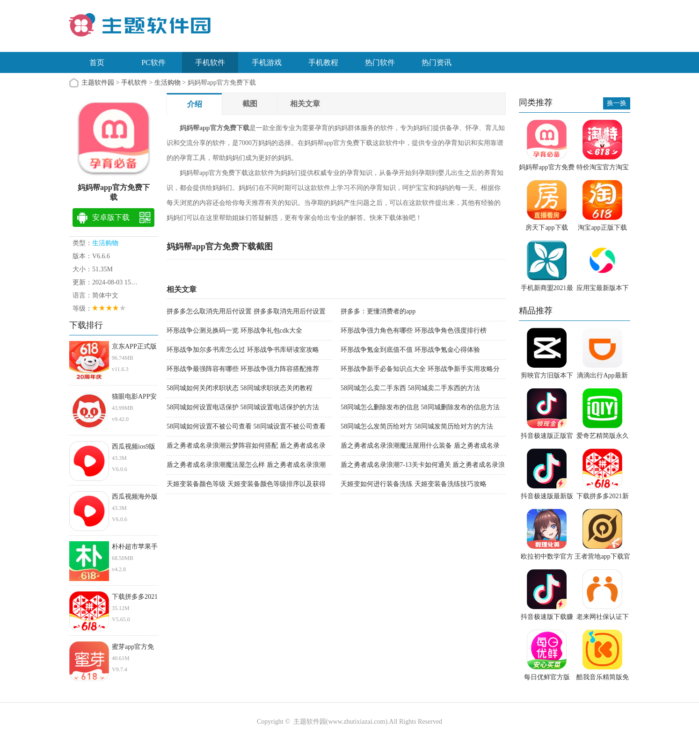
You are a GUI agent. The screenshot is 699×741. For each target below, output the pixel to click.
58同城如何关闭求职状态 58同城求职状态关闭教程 (240, 388)
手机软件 (210, 62)
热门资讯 (436, 62)
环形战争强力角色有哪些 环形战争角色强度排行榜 (414, 330)
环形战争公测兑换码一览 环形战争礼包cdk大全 (234, 330)
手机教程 (323, 62)
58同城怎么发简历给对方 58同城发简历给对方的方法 (417, 426)
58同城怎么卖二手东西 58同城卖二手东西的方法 (410, 388)
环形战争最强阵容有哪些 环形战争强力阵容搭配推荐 (243, 368)
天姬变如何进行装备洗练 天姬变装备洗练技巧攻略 (414, 483)
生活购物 (167, 82)
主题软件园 (97, 82)
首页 (96, 62)
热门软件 (380, 62)
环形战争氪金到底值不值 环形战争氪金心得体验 (410, 349)
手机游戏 (267, 62)
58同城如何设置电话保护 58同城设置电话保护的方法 (243, 407)
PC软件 (153, 62)
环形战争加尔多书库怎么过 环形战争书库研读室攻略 (243, 349)
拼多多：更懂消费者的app (378, 311)
